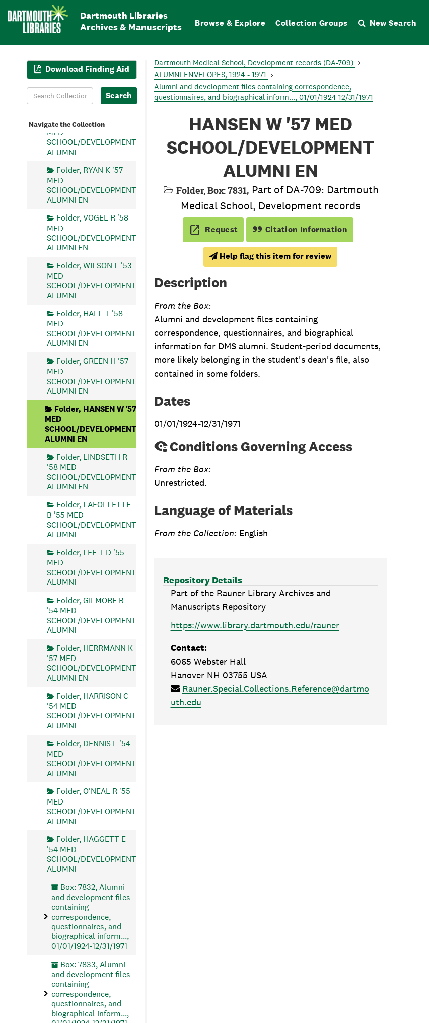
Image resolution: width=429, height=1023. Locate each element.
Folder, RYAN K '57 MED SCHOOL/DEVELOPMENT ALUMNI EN (91, 185)
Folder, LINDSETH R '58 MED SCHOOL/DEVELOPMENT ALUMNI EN (91, 471)
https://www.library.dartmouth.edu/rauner (255, 625)
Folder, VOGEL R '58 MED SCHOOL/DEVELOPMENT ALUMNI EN (91, 232)
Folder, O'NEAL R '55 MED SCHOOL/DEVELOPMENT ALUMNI (91, 806)
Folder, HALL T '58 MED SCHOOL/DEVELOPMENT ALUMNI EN (91, 328)
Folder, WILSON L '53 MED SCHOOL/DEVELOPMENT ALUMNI (91, 280)
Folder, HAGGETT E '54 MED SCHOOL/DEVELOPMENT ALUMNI (91, 854)
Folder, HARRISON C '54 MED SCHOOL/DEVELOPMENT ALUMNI (91, 710)
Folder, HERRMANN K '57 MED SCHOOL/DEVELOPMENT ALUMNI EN (91, 662)
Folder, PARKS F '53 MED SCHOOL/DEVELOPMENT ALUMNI (91, 137)
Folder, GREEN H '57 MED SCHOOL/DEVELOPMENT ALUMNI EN (91, 375)
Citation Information (299, 229)
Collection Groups (311, 23)
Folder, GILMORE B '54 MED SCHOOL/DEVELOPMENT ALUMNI (91, 615)
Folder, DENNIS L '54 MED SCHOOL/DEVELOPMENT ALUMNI (91, 758)
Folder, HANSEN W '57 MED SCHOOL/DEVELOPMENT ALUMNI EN (90, 423)
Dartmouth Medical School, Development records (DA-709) (254, 62)
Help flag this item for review (270, 256)
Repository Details (202, 580)
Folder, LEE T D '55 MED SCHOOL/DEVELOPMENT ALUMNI (91, 567)
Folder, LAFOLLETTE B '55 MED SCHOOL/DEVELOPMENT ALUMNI (91, 519)
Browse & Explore (230, 23)
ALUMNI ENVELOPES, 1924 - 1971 (211, 74)
